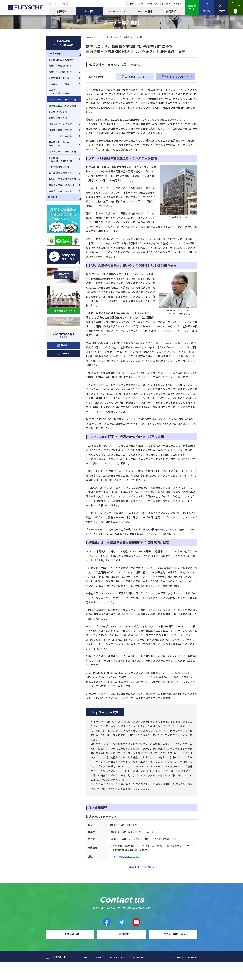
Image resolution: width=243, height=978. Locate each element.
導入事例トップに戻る (141, 867)
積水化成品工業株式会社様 (62, 105)
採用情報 (171, 11)
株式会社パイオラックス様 (62, 99)
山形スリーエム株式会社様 (62, 151)
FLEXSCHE (25, 7)
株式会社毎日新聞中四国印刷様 (60, 159)
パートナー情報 (143, 11)
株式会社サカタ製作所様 (61, 59)
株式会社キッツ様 (58, 111)
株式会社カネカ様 (58, 117)
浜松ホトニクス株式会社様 (62, 179)
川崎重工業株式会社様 (60, 130)
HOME (88, 37)
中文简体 (63, 4)
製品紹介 (62, 11)
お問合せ (221, 10)
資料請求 (207, 10)
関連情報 (52, 197)
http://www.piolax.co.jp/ (124, 856)
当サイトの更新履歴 (116, 957)
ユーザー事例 (54, 53)
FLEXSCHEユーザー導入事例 (105, 37)
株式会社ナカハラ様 (59, 84)
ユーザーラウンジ (236, 5)
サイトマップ (97, 957)
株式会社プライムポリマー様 (59, 92)
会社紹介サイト (192, 7)
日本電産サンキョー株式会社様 (59, 144)
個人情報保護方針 (136, 957)
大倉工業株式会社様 (59, 78)
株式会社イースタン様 (60, 124)
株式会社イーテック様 (60, 191)
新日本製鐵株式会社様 (60, 172)
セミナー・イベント (116, 11)
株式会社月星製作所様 (60, 65)
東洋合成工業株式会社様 (61, 185)
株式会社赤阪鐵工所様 (60, 72)
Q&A (156, 3)
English (53, 4)
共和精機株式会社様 (59, 166)
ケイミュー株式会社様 (60, 136)
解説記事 (166, 3)
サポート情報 (145, 3)
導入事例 (89, 11)
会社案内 (177, 3)
